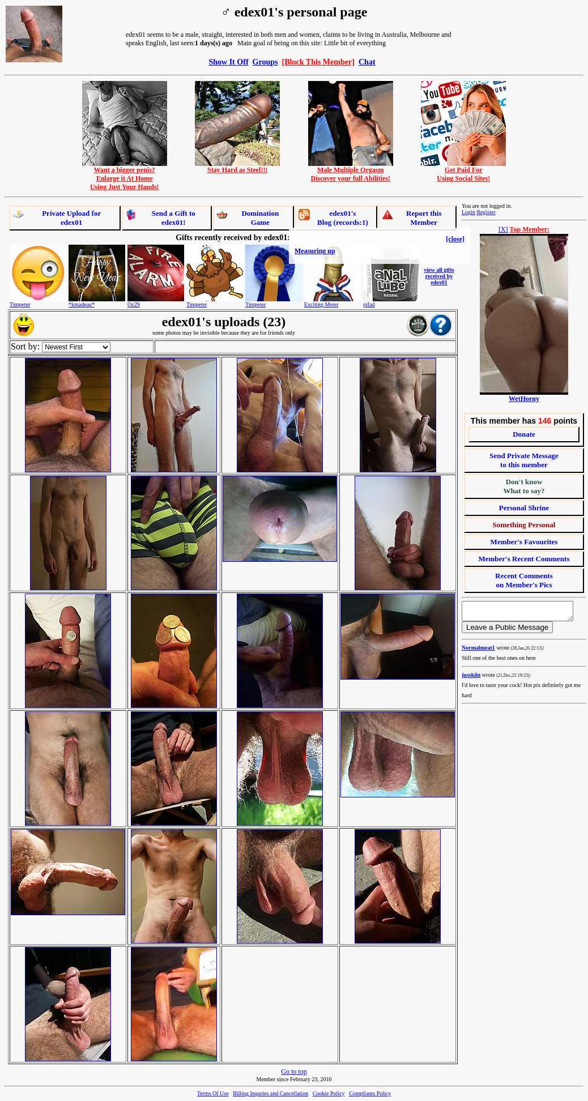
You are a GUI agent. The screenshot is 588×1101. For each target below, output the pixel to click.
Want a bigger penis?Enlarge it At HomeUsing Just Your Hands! (124, 175)
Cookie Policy (329, 1093)
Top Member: (530, 229)
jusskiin (471, 678)
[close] (455, 239)
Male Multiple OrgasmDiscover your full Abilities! (350, 171)
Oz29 (133, 304)
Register (485, 212)
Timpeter (20, 304)
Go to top (293, 1072)
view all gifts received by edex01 (439, 276)
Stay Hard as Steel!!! (237, 167)
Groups (265, 61)
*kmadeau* (82, 304)
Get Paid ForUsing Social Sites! (463, 171)
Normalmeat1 (478, 651)
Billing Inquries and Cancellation (270, 1093)
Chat (367, 61)
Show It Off (228, 61)
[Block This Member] (318, 61)
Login (468, 212)
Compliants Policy (370, 1093)
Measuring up (315, 251)
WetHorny (524, 399)
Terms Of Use (213, 1093)
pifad (369, 304)
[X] (503, 229)
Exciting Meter (321, 304)
